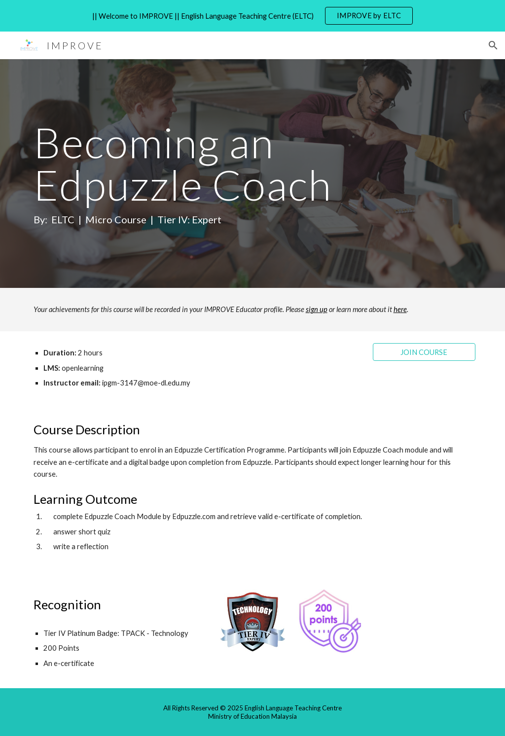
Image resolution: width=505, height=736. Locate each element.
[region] (252, 16)
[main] (233, 173)
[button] (493, 45)
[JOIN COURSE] (424, 352)
